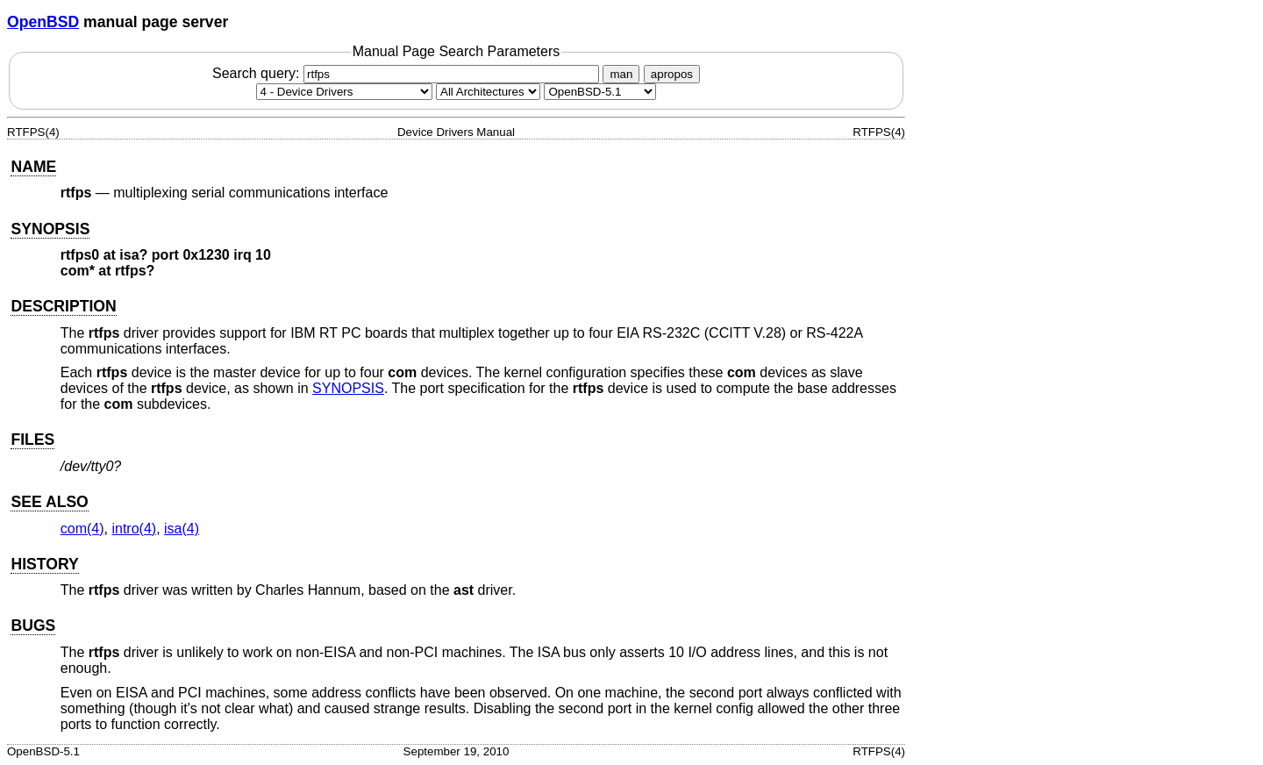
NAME (33, 166)
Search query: (407, 73)
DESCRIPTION (63, 306)
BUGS (33, 625)
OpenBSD (43, 22)
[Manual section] (344, 91)
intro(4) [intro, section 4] (133, 528)
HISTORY (44, 564)
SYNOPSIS (50, 229)
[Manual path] (600, 91)
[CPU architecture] (488, 91)
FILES (32, 439)
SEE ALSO (49, 502)
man (621, 74)
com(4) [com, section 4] (82, 528)
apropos (672, 74)
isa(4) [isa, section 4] (181, 528)
